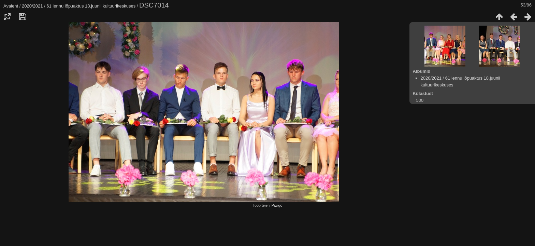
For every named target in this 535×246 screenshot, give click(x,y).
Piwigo (277, 205)
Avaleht (10, 6)
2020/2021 (32, 6)
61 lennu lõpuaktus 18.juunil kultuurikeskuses (90, 6)
